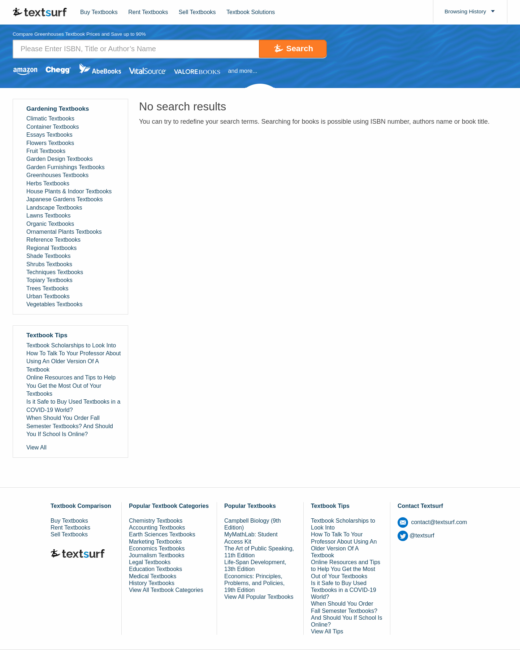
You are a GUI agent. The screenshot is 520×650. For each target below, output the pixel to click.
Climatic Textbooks (50, 119)
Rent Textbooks (148, 12)
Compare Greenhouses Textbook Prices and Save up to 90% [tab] (81, 34)
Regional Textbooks (51, 248)
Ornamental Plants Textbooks (64, 232)
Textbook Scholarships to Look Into (71, 345)
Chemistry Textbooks (155, 521)
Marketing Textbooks (155, 542)
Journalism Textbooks (157, 555)
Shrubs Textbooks (49, 264)
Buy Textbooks (99, 12)
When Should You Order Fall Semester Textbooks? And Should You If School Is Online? (69, 426)
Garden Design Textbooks (59, 159)
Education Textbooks (155, 569)
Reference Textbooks (53, 240)
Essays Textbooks (49, 135)
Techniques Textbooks (54, 272)
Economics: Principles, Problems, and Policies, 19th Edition (254, 583)
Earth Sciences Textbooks (162, 535)
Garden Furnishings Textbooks (65, 167)
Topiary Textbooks (49, 280)
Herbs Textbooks (47, 183)
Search (296, 49)
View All (36, 448)
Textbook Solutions (250, 12)
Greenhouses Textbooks (57, 175)
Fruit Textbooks (45, 151)
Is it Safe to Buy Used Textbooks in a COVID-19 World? (73, 406)
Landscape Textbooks (54, 208)
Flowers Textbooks (50, 143)
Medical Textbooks (152, 576)
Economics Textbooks (157, 548)
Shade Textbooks (48, 256)
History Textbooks (151, 583)
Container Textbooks (52, 127)
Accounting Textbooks (157, 528)
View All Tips (327, 631)
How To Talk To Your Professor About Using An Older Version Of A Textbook (73, 361)
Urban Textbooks (48, 296)
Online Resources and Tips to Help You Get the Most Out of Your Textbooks (71, 386)
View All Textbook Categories (166, 590)
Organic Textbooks (50, 224)
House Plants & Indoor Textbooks (69, 191)
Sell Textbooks (197, 12)
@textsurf (416, 535)
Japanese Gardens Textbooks (64, 200)
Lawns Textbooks (48, 215)
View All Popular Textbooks (259, 597)
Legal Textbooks (149, 562)
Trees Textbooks (47, 288)
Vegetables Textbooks (54, 305)
